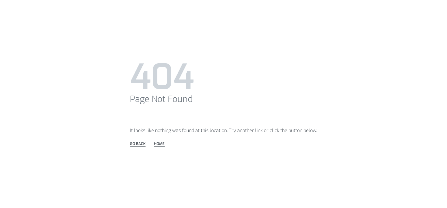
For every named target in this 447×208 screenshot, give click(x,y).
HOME (159, 144)
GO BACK (138, 144)
